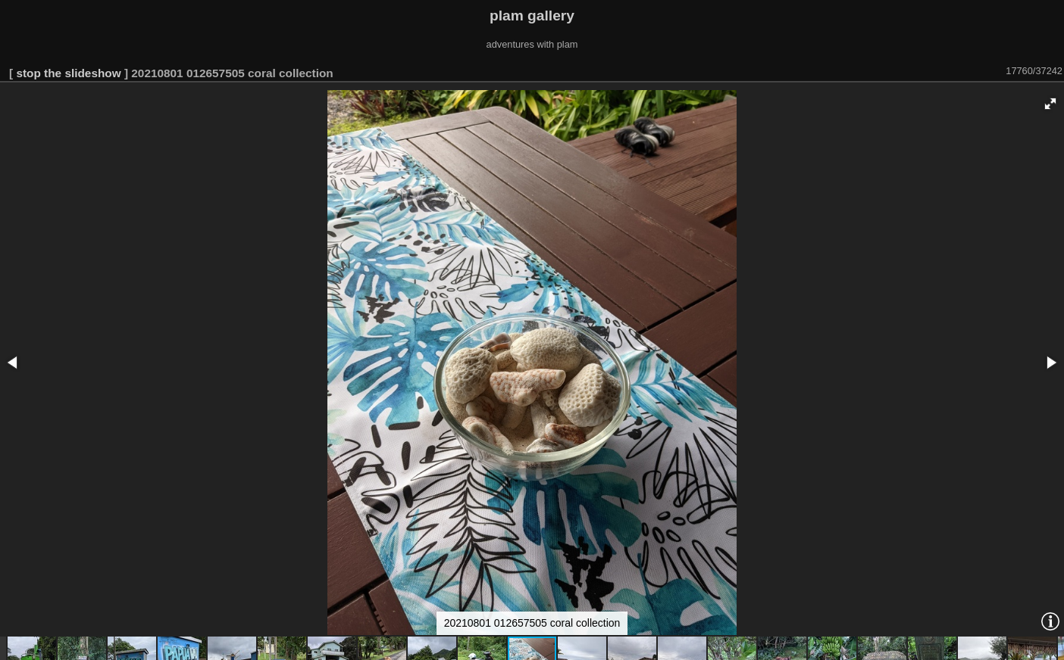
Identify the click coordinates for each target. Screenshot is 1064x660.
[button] (1050, 104)
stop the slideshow (68, 73)
